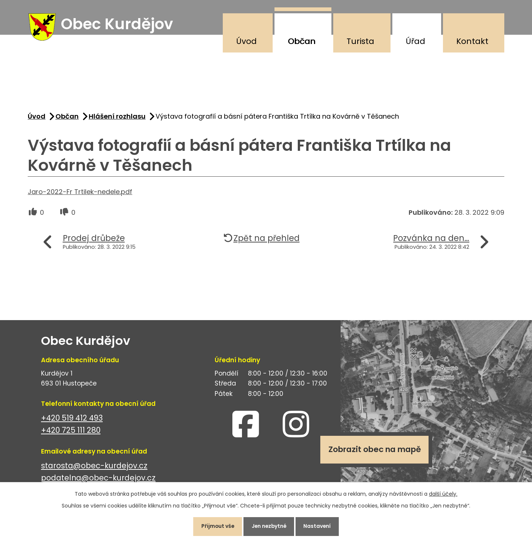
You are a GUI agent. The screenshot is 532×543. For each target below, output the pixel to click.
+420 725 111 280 (70, 431)
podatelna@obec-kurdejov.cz (98, 479)
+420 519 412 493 (72, 419)
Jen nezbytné (269, 526)
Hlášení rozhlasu (117, 117)
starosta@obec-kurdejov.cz (94, 467)
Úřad (415, 41)
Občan (302, 41)
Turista (360, 41)
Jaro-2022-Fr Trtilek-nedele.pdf (80, 193)
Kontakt (472, 41)
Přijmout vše (215, 526)
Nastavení (319, 526)
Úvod (246, 41)
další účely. (443, 493)
